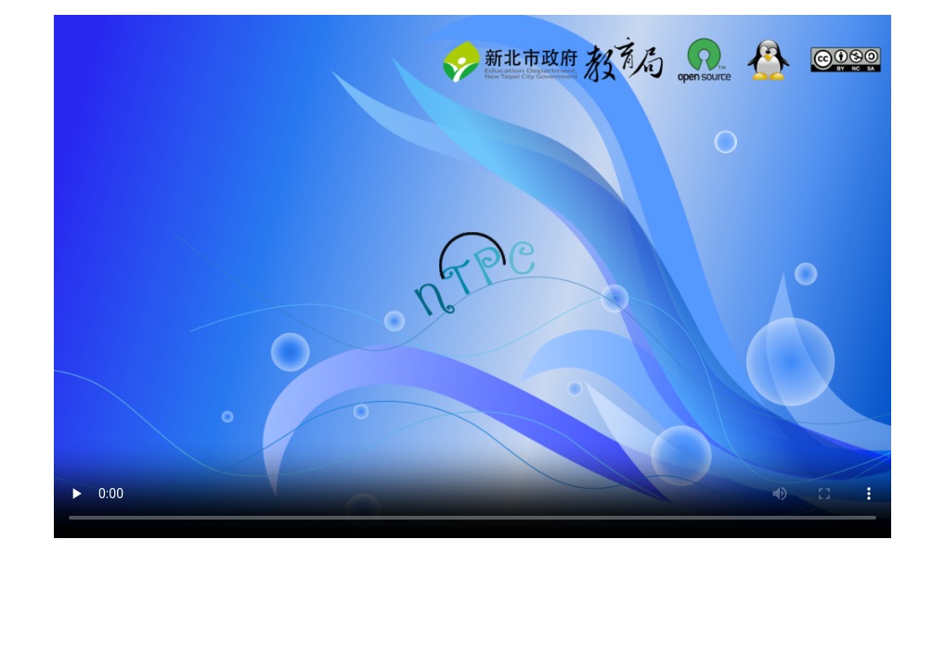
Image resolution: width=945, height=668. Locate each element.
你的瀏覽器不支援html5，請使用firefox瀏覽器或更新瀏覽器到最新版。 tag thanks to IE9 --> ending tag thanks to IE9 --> (472, 276)
